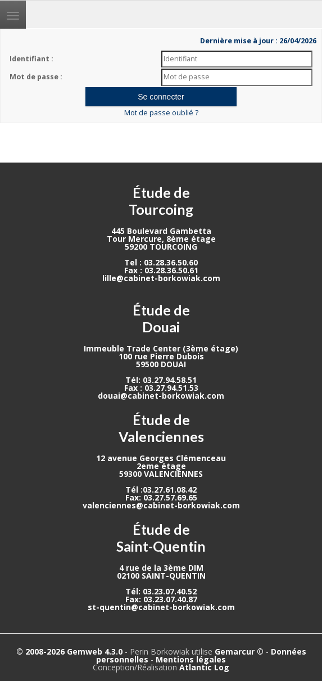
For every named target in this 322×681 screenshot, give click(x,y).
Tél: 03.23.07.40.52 (161, 591)
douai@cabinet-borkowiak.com (161, 395)
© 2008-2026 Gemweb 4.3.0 (69, 651)
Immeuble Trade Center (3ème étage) (161, 348)
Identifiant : (31, 59)
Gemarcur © (239, 651)
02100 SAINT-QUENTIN (161, 575)
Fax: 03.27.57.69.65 (161, 497)
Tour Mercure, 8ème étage (161, 238)
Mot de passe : (36, 77)
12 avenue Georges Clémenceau (161, 458)
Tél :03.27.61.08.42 (161, 489)
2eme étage (161, 466)
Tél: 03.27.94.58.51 (161, 380)
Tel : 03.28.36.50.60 (161, 262)
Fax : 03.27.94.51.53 (161, 387)
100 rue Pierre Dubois (161, 356)
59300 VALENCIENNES (161, 473)
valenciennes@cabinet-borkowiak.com (161, 505)
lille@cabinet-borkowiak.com (161, 278)
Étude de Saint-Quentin (161, 537)
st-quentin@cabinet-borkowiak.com (161, 607)
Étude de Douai (161, 318)
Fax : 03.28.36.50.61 (161, 270)
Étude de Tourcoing (161, 201)
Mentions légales (191, 659)
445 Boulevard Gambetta (161, 231)
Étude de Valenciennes (161, 428)
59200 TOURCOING (161, 246)
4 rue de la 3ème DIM (161, 567)
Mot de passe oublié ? (161, 113)
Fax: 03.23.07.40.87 (161, 599)
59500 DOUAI (161, 364)
